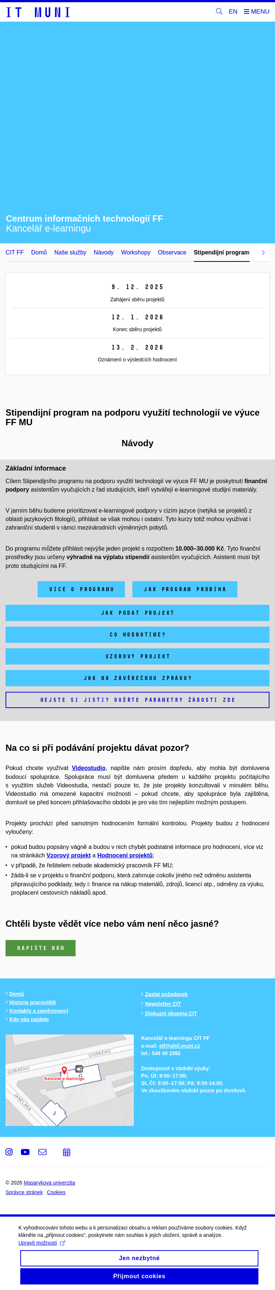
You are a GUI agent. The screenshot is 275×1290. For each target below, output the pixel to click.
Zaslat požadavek (166, 994)
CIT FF (15, 252)
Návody (104, 252)
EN (233, 11)
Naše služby (70, 252)
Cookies (56, 1192)
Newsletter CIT (163, 1004)
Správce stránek (24, 1192)
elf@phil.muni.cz (179, 1046)
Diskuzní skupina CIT (171, 1013)
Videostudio (88, 768)
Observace (172, 252)
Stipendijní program (222, 252)
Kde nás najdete (29, 1019)
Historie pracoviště (32, 1002)
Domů (39, 252)
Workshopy (136, 252)
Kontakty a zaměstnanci (38, 1011)
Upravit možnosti (41, 1249)
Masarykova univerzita (49, 1183)
